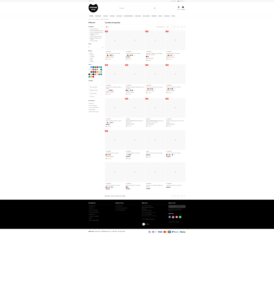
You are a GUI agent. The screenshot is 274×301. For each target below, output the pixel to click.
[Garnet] (110, 90)
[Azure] (132, 90)
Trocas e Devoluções (94, 107)
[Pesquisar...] (154, 8)
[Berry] (111, 90)
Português (181, 1)
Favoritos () (173, 1)
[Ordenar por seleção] (160, 27)
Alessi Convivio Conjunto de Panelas (154, 153)
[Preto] (107, 55)
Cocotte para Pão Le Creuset (112, 153)
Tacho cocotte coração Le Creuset (113, 120)
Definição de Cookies (174, 221)
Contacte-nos (91, 1)
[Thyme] (130, 154)
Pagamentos (92, 109)
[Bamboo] (130, 90)
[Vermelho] (110, 55)
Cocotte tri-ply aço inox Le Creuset (174, 185)
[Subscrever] (183, 206)
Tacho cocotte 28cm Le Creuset (173, 87)
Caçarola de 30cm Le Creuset (172, 53)
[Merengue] (172, 55)
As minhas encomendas (121, 208)
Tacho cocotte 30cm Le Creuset (133, 185)
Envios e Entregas (93, 105)
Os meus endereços (120, 210)
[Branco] (106, 55)
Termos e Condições (94, 216)
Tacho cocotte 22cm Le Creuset (173, 153)
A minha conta (119, 206)
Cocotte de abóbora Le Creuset (133, 153)
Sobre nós (91, 103)
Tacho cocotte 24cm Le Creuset (113, 53)
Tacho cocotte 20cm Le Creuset (133, 53)
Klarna (90, 218)
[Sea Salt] (109, 90)
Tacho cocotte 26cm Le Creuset (113, 185)
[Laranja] (109, 55)
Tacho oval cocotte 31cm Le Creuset (154, 87)
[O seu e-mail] (175, 206)
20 (168, 27)
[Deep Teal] (111, 55)
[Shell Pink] (107, 90)
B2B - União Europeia (94, 111)
